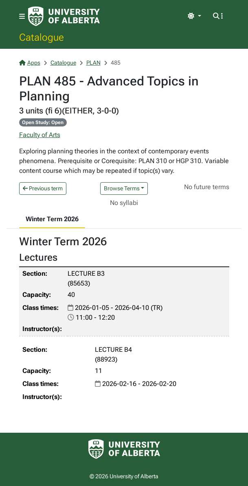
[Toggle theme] (194, 16)
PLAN (93, 62)
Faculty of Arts (39, 135)
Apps (29, 62)
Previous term (43, 188)
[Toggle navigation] (22, 16)
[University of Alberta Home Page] (64, 16)
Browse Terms (122, 188)
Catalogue (41, 37)
